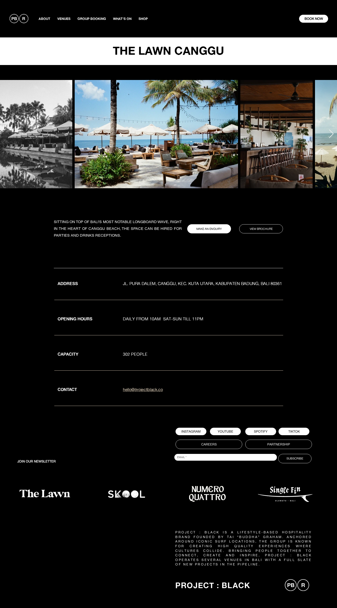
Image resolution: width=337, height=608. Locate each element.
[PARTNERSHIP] (278, 444)
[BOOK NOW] (313, 19)
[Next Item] (331, 134)
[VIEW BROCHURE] (261, 228)
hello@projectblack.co (143, 389)
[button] (260, 431)
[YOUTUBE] (225, 431)
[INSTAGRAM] (191, 431)
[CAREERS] (209, 444)
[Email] (224, 457)
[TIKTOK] (293, 431)
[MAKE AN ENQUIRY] (209, 228)
